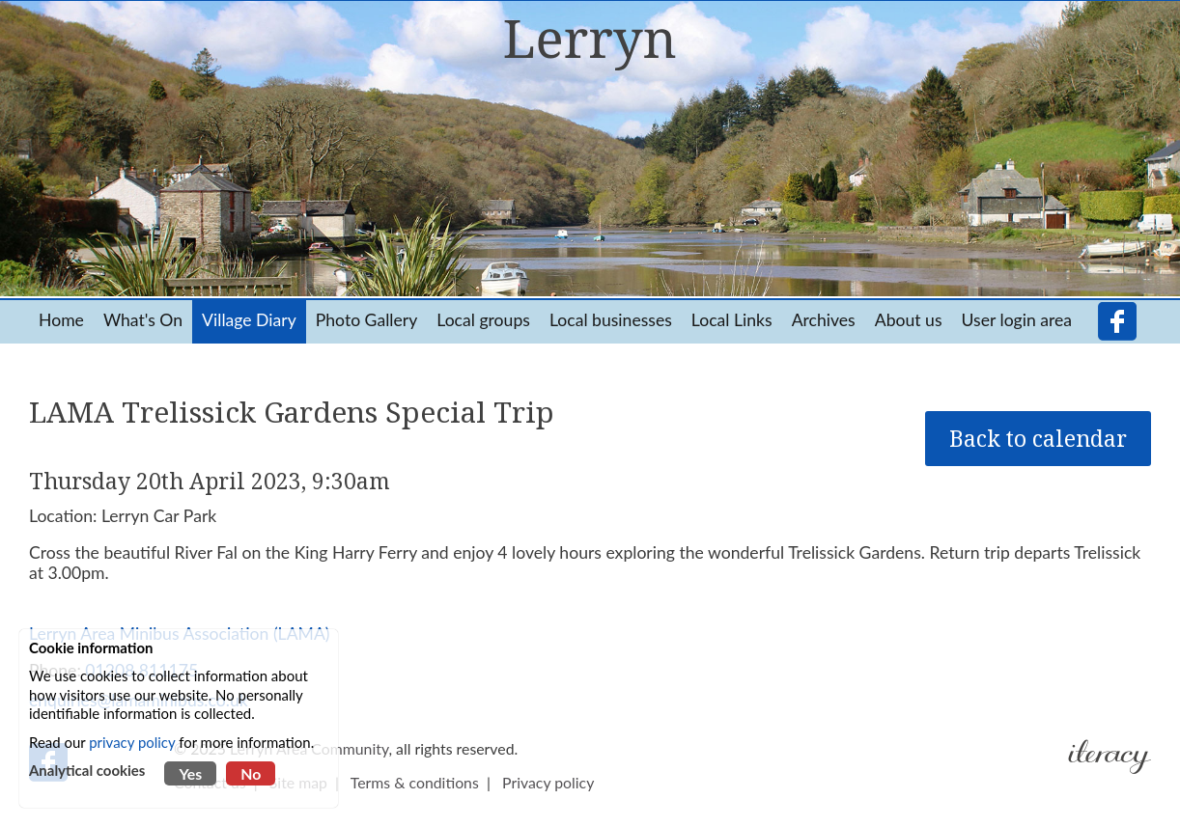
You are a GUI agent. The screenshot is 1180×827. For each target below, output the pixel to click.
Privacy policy (548, 782)
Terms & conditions (415, 782)
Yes (190, 773)
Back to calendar (1038, 439)
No (250, 773)
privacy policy (132, 742)
